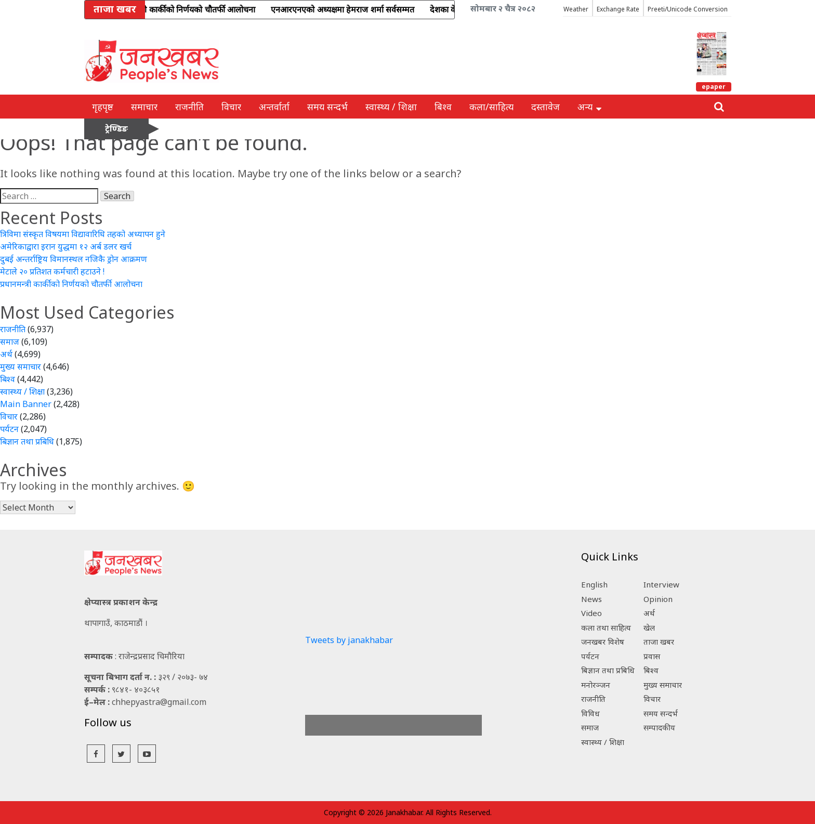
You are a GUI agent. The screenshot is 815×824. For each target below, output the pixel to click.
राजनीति (189, 106)
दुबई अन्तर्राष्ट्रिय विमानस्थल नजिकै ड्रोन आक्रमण (73, 259)
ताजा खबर (658, 641)
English (594, 584)
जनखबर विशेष (602, 641)
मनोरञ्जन (595, 684)
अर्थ (6, 354)
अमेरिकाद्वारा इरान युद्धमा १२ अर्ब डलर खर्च (66, 246)
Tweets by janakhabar (349, 640)
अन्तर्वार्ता (274, 106)
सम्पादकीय (659, 727)
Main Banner (25, 404)
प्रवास (651, 656)
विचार (231, 106)
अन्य (589, 106)
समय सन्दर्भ (327, 106)
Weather (575, 9)
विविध (590, 713)
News (591, 599)
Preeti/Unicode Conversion (688, 9)
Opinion (658, 599)
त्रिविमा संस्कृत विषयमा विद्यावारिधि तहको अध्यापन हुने (82, 234)
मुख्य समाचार (20, 366)
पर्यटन (9, 429)
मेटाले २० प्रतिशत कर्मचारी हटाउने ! (52, 271)
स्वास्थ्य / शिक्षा (391, 106)
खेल (649, 627)
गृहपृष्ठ (102, 106)
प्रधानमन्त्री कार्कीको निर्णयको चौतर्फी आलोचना (71, 284)
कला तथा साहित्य (606, 627)
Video (591, 613)
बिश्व (443, 106)
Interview (661, 584)
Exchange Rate (618, 9)
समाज (9, 341)
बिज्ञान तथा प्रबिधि (27, 441)
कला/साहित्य (491, 106)
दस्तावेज (545, 106)
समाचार (144, 106)
